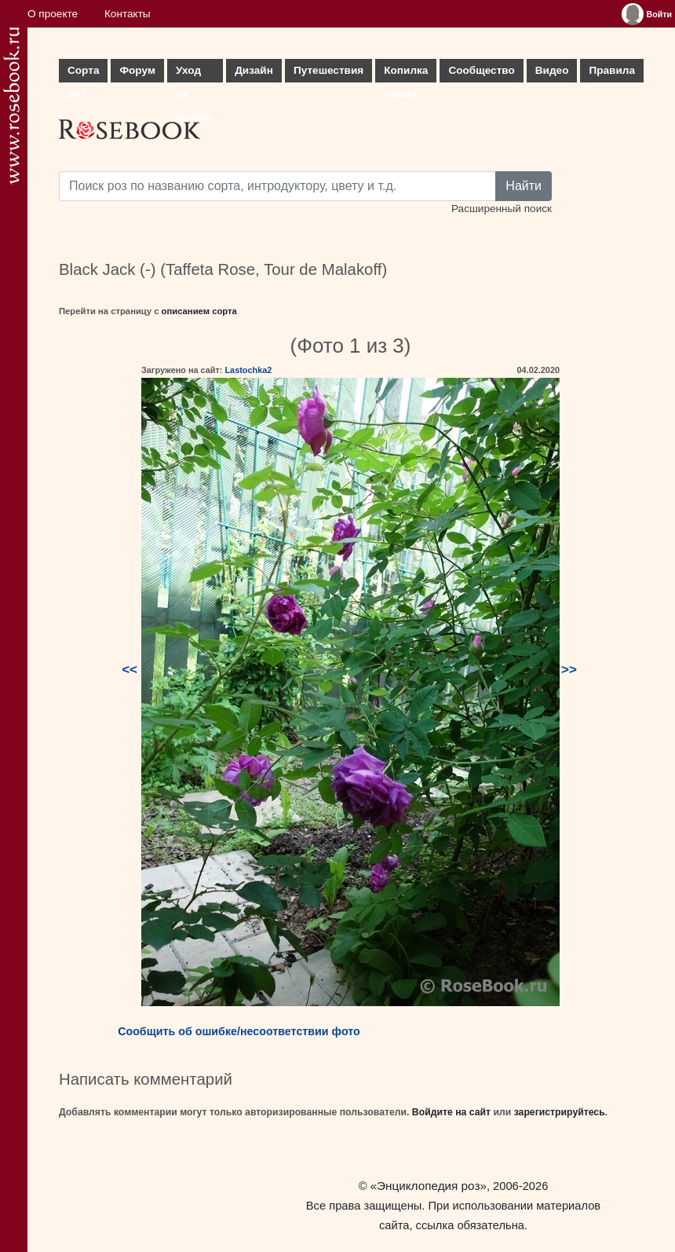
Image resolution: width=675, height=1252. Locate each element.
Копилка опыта (406, 73)
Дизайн (254, 70)
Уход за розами (195, 73)
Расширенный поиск (501, 208)
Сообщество (481, 70)
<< (129, 669)
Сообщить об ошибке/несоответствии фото (239, 1031)
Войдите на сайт (451, 1112)
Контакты (127, 14)
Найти (523, 185)
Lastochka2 (248, 370)
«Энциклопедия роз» (428, 1185)
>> (569, 669)
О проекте (52, 14)
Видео (552, 70)
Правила (612, 70)
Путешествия (328, 70)
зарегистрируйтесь (559, 1112)
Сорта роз (83, 73)
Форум (137, 70)
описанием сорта (199, 311)
